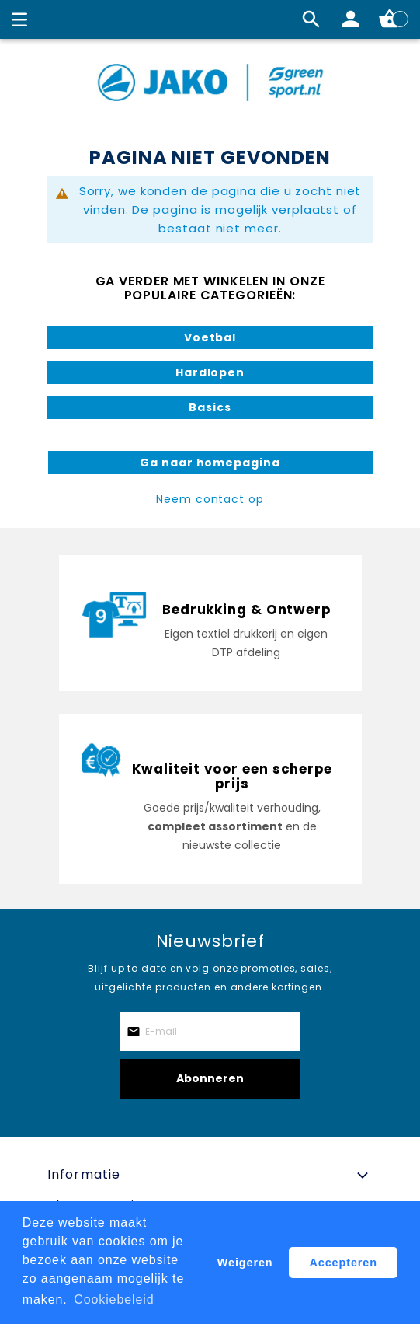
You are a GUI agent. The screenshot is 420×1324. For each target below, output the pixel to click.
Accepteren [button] (343, 1262)
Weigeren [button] (245, 1262)
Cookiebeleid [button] (114, 1299)
